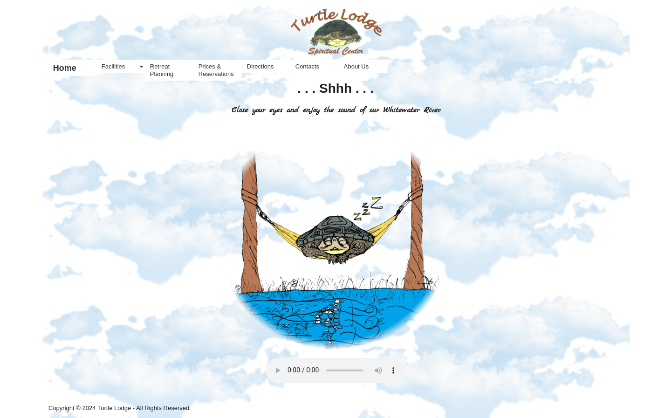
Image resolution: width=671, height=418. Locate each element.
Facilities (113, 66)
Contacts (307, 66)
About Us (356, 66)
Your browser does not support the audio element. (335, 370)
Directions (260, 66)
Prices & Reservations (216, 70)
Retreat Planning (162, 70)
